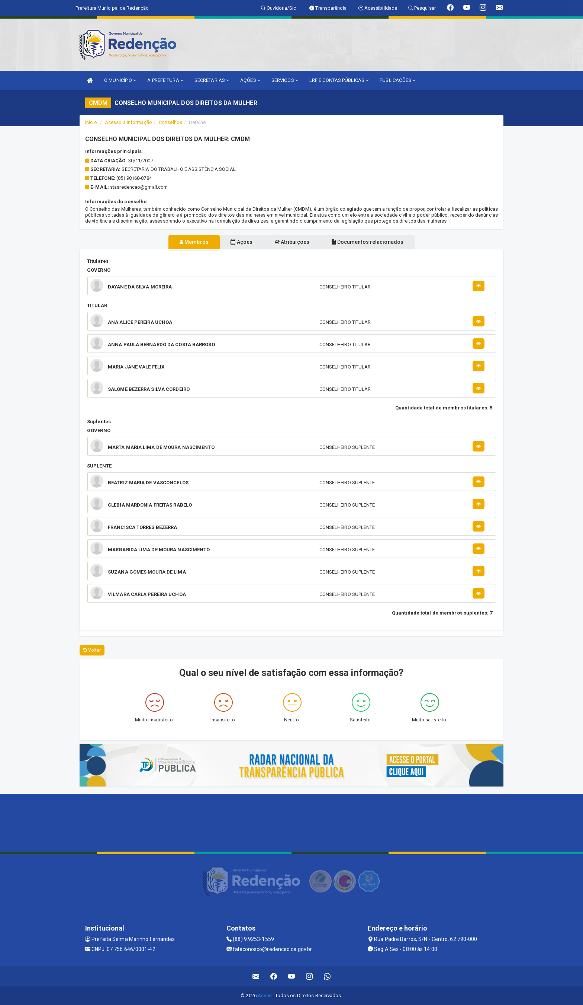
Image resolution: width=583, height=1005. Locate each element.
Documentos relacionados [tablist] (381, 242)
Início (91, 122)
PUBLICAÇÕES (397, 80)
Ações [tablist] (237, 242)
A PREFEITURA (165, 80)
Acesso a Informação (128, 122)
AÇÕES (250, 80)
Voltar (92, 650)
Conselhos (170, 122)
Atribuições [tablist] (296, 242)
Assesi (265, 995)
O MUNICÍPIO (120, 80)
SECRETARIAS (211, 80)
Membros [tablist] (180, 242)
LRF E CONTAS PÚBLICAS (338, 80)
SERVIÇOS (284, 80)
